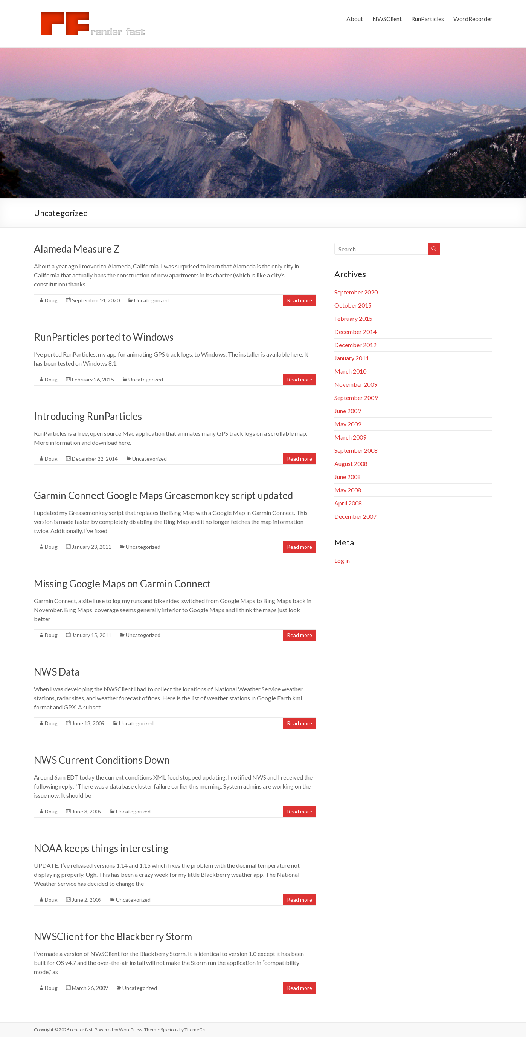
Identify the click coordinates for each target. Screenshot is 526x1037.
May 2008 (347, 489)
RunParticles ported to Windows (104, 337)
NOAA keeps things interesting (101, 848)
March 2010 (350, 371)
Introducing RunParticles (88, 416)
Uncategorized (151, 300)
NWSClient (387, 18)
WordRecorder (472, 18)
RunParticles (427, 18)
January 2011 (351, 357)
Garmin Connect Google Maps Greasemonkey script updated (163, 495)
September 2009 (356, 397)
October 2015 (353, 305)
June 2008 (347, 476)
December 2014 (355, 331)
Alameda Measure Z (77, 249)
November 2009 (355, 384)
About (354, 18)
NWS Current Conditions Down (102, 760)
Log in (342, 560)
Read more (299, 300)
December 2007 (355, 516)
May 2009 (347, 423)
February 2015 (353, 318)
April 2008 (348, 503)
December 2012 (355, 344)
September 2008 (356, 450)
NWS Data (56, 672)
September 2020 (356, 292)
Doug (51, 300)
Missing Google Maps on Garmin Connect (122, 583)
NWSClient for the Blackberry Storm (113, 936)
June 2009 (347, 410)
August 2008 (350, 463)
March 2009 (350, 437)
